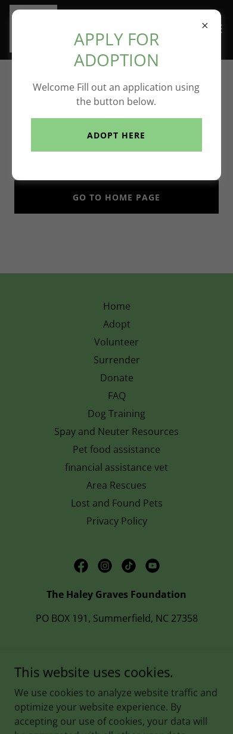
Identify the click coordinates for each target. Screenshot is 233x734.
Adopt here (116, 135)
